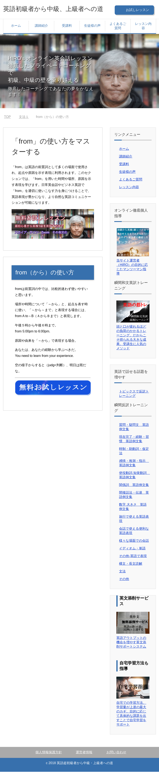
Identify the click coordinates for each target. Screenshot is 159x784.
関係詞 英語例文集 (134, 497)
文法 (122, 583)
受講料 (67, 38)
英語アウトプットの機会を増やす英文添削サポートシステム (131, 654)
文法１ (24, 129)
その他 (124, 591)
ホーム (16, 38)
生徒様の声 (92, 38)
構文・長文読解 (130, 576)
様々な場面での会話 (134, 553)
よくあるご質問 (118, 38)
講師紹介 (41, 38)
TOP (7, 129)
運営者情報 (84, 764)
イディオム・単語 (132, 560)
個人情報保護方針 (48, 764)
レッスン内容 (143, 38)
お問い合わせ (116, 764)
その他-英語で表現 (133, 568)
